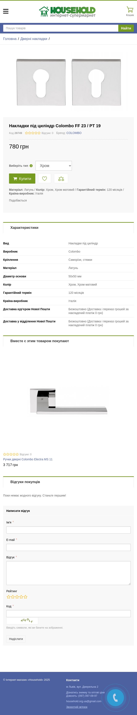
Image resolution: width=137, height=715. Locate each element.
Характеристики (24, 228)
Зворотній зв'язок (76, 707)
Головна (10, 39)
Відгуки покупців (25, 482)
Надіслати (16, 639)
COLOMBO (74, 133)
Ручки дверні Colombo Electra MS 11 (28, 459)
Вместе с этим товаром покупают (40, 341)
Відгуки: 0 (47, 133)
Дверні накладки (33, 39)
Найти (126, 28)
